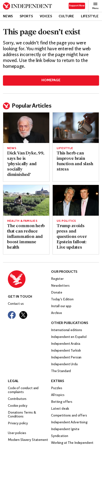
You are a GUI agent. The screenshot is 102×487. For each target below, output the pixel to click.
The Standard (61, 371)
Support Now (77, 5)
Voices (46, 16)
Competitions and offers (69, 415)
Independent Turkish (66, 351)
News (8, 16)
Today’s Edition (62, 299)
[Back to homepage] (27, 6)
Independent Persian (66, 357)
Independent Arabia (65, 344)
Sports (26, 16)
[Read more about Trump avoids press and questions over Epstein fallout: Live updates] (76, 200)
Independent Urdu (64, 364)
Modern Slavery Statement (28, 440)
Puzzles (56, 388)
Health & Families (22, 221)
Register (57, 279)
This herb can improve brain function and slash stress (75, 161)
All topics (57, 395)
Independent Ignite (65, 429)
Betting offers (61, 402)
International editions (66, 330)
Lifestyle (90, 16)
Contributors (17, 399)
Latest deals (60, 409)
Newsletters (60, 286)
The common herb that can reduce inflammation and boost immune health (26, 237)
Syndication (59, 436)
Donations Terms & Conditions (22, 414)
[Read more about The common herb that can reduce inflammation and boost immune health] (26, 200)
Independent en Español (69, 337)
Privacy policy (18, 423)
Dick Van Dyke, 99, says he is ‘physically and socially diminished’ (25, 164)
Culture (66, 16)
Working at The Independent (72, 443)
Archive (56, 313)
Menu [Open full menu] (95, 6)
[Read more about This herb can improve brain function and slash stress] (76, 127)
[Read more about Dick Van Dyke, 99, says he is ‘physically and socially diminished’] (26, 127)
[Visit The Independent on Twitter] (23, 315)
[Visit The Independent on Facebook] (12, 315)
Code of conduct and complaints (23, 390)
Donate (56, 292)
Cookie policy (17, 406)
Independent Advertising (69, 422)
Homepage (51, 80)
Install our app (61, 306)
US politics (66, 221)
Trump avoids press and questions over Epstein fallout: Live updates (72, 237)
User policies (17, 433)
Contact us (16, 304)
